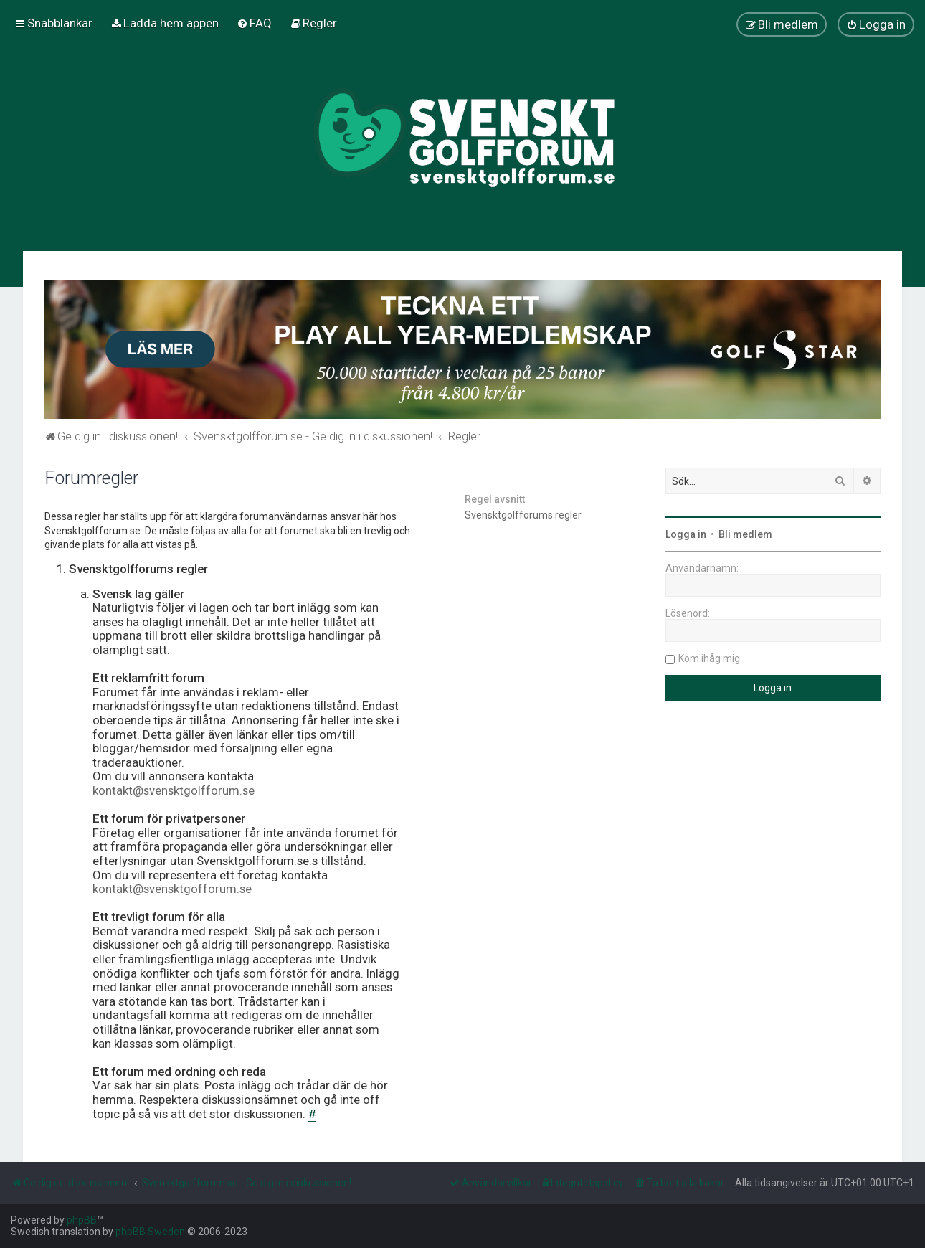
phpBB (82, 1220)
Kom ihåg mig (709, 658)
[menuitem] (164, 23)
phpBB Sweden (150, 1231)
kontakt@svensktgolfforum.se (173, 791)
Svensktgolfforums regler (523, 515)
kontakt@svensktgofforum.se (172, 889)
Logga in (685, 534)
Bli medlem (745, 534)
